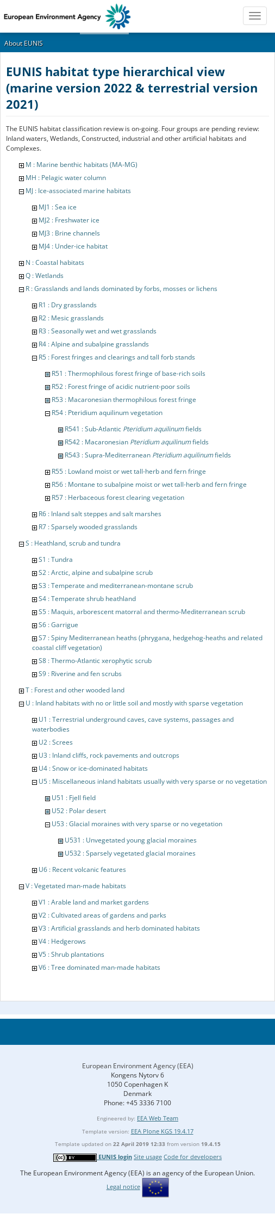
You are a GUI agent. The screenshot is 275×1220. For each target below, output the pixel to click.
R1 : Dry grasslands (68, 304)
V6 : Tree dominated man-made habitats (99, 967)
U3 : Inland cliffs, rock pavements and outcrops (109, 755)
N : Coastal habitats (55, 262)
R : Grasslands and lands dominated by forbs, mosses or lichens (121, 288)
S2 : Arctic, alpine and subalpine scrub (96, 572)
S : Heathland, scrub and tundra (73, 543)
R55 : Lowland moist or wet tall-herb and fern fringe (129, 471)
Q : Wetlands (45, 275)
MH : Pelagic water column (66, 177)
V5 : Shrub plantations (71, 954)
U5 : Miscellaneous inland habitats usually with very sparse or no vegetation (153, 781)
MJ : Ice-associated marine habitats (78, 190)
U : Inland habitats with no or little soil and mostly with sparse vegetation (134, 703)
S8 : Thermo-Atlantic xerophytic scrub (95, 660)
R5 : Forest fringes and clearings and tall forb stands (117, 357)
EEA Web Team (157, 1118)
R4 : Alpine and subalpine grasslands (94, 344)
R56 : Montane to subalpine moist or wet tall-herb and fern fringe (149, 484)
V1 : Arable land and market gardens (94, 902)
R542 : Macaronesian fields (137, 442)
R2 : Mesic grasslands (71, 318)
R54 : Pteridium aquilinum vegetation (107, 412)
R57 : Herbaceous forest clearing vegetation (118, 497)
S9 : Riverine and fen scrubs (80, 673)
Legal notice (123, 1186)
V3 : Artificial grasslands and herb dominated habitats (119, 928)
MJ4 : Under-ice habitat (73, 246)
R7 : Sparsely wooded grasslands (88, 526)
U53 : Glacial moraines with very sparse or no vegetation (137, 823)
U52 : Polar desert (79, 810)
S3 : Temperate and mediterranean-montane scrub (116, 585)
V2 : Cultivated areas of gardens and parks (102, 915)
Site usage (148, 1157)
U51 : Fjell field (74, 797)
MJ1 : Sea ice (58, 207)
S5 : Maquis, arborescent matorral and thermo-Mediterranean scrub (142, 611)
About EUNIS (23, 43)
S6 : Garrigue (58, 624)
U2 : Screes (56, 742)
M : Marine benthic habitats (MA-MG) (82, 164)
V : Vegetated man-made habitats (76, 885)
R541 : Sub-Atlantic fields (133, 428)
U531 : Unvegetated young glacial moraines (131, 840)
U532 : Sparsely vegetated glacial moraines (130, 853)
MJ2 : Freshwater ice (69, 220)
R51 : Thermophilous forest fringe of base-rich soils (128, 373)
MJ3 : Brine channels (69, 233)
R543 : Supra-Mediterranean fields (148, 455)
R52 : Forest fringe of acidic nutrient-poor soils (121, 386)
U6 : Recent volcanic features (82, 869)
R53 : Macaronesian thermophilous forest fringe (124, 399)
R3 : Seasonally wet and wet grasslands (98, 331)
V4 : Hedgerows (62, 941)
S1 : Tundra (56, 559)
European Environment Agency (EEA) (137, 1065)
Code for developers (193, 1157)
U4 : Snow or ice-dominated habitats (93, 768)
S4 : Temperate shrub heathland (87, 598)
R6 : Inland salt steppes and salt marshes (100, 513)
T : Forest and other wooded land (75, 690)
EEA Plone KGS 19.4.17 (162, 1131)
